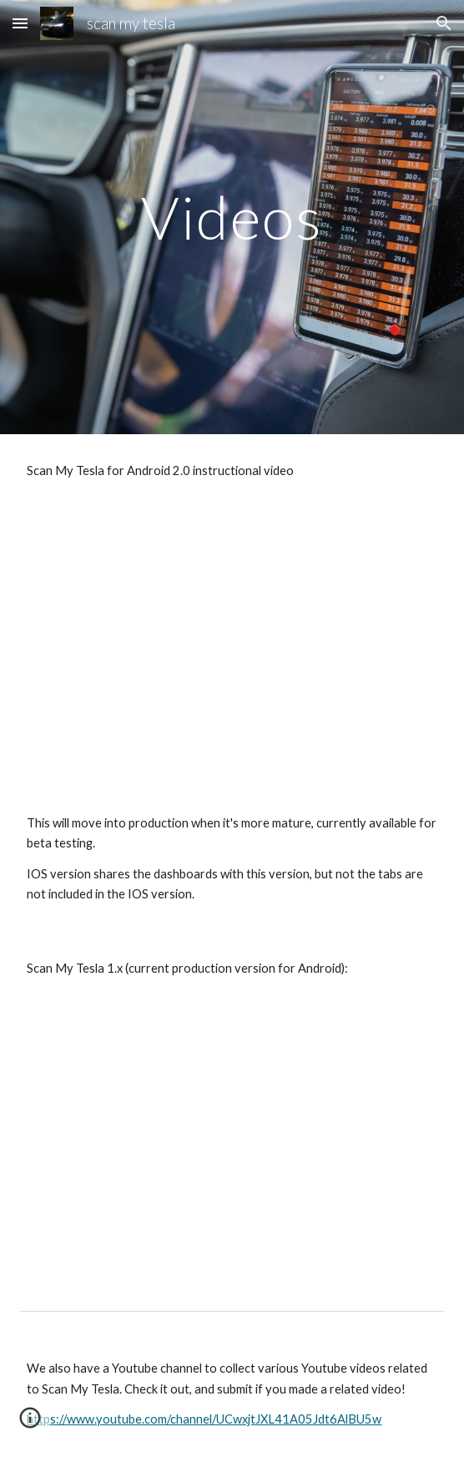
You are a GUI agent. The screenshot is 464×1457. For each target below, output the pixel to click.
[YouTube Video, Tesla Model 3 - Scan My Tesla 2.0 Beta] (231, 647)
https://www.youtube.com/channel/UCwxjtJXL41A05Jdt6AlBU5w (204, 1419)
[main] (231, 217)
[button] (20, 23)
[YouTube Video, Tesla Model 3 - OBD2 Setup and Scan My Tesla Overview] (231, 1144)
